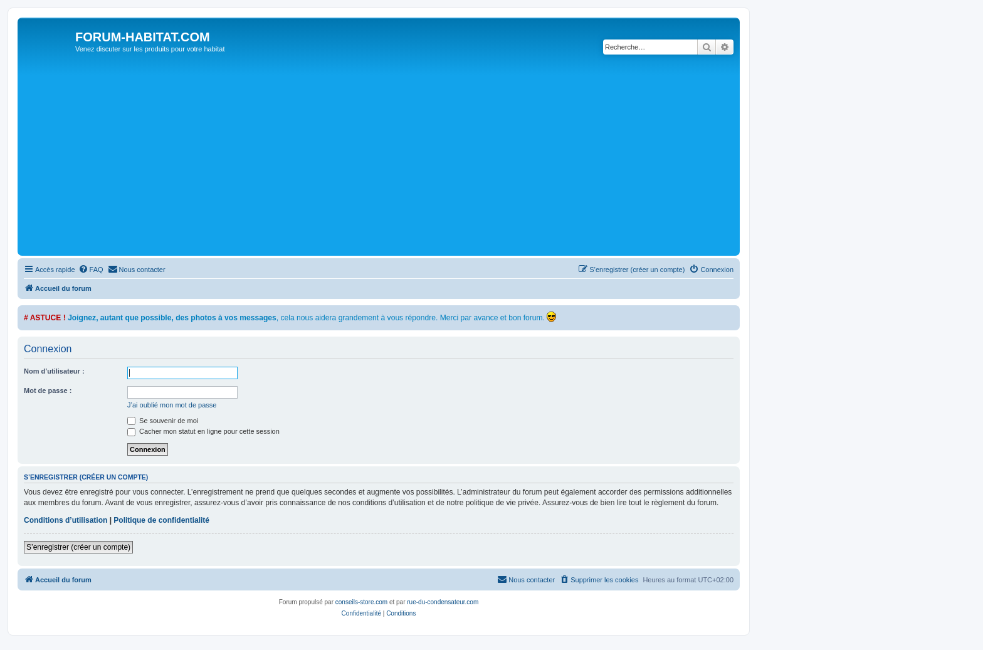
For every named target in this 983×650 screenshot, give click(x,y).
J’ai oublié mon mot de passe (171, 405)
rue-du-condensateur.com (442, 602)
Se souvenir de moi (162, 420)
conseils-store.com (361, 602)
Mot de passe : (47, 390)
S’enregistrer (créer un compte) (78, 547)
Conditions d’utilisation (65, 520)
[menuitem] (90, 269)
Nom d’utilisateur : (54, 371)
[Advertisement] (397, 158)
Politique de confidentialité (161, 520)
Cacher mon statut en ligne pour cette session (203, 431)
